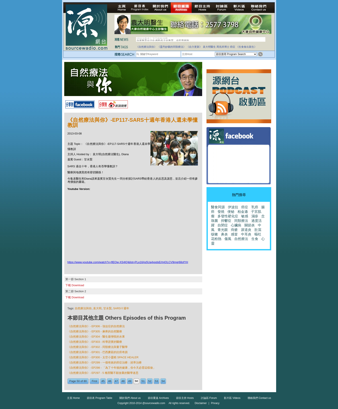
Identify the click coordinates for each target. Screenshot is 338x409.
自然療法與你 (83, 308)
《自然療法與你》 (146, 46)
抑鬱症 (226, 221)
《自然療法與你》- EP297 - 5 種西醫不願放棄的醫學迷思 (102, 372)
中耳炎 (246, 234)
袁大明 (97, 308)
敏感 (244, 216)
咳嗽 (214, 234)
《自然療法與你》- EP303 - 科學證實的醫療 (94, 341)
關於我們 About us (130, 398)
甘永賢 (107, 308)
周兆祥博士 (222, 46)
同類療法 (241, 221)
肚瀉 (257, 230)
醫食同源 (218, 207)
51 (143, 381)
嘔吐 (257, 234)
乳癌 (254, 207)
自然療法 (241, 239)
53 (156, 381)
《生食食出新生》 (246, 46)
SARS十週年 (121, 308)
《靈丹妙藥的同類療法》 (171, 46)
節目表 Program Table (99, 398)
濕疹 (254, 216)
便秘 (230, 211)
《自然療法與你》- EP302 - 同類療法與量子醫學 (97, 347)
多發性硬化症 (228, 216)
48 (123, 381)
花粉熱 (216, 239)
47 (116, 381)
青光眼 (223, 230)
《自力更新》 (194, 46)
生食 (254, 239)
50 (136, 381)
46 (109, 381)
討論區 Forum (209, 398)
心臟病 (236, 225)
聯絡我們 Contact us (259, 398)
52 (149, 381)
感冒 (234, 234)
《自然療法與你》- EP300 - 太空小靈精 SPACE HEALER (103, 357)
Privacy (215, 403)
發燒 (221, 211)
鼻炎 (224, 234)
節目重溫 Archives (158, 398)
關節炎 (249, 225)
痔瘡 (234, 230)
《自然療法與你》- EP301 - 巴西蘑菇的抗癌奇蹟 (97, 352)
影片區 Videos (232, 398)
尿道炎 (246, 230)
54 (163, 381)
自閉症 (223, 225)
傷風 (227, 239)
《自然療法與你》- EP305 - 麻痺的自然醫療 (94, 331)
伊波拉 (233, 207)
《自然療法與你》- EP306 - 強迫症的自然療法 (96, 326)
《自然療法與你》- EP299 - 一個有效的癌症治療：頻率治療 (104, 362)
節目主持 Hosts (185, 398)
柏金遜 (243, 211)
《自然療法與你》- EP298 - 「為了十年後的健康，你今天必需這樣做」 (111, 367)
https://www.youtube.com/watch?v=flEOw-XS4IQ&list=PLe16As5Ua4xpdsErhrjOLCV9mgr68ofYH (127, 262)
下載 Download (74, 285)
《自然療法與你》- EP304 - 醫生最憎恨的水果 (96, 336)
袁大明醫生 (209, 46)
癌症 (232, 46)
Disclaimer (201, 403)
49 (129, 381)
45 (103, 381)
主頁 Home (73, 398)
